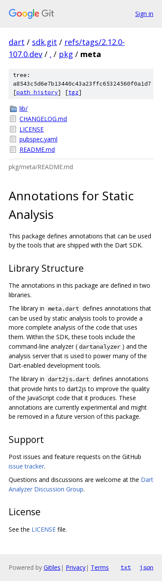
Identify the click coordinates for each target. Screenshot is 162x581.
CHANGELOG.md (43, 119)
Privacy (76, 567)
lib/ (23, 108)
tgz (73, 92)
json (146, 567)
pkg (66, 54)
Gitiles (52, 567)
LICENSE (31, 129)
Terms (100, 567)
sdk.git (44, 42)
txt (126, 567)
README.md (37, 149)
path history (37, 92)
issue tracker (26, 466)
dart (17, 42)
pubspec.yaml (38, 139)
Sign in (144, 14)
